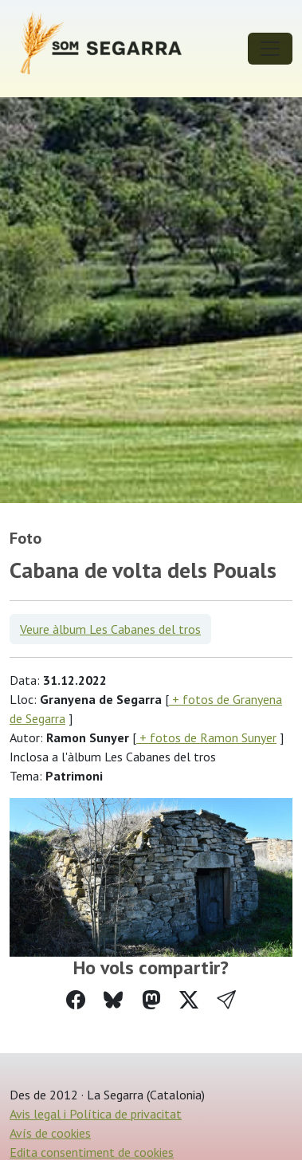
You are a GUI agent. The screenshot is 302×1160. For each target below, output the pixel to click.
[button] (226, 1000)
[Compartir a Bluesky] (113, 1000)
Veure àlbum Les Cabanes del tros (110, 629)
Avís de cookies (50, 1133)
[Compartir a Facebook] (75, 1000)
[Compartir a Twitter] (188, 1000)
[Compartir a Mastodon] (151, 1000)
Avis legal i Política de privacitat (96, 1114)
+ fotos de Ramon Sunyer (206, 737)
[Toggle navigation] (270, 49)
